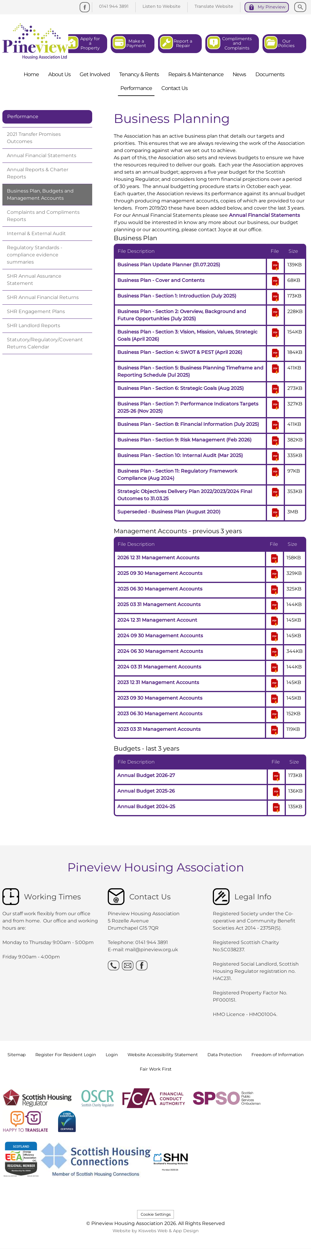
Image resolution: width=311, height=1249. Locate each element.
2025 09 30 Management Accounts (159, 573)
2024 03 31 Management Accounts (159, 667)
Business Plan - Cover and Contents (160, 280)
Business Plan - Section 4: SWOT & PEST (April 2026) (179, 352)
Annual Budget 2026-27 (146, 775)
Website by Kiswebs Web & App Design (156, 1230)
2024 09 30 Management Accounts (160, 635)
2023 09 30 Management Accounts (159, 698)
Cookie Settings (156, 1214)
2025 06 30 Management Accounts (159, 589)
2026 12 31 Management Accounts (158, 557)
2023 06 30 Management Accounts (159, 713)
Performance (22, 116)
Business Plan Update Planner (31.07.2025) (168, 264)
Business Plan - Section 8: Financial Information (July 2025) (188, 424)
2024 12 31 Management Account (157, 620)
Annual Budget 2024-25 (146, 806)
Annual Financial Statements (264, 215)
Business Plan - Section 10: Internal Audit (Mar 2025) (180, 455)
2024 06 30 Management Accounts (160, 651)
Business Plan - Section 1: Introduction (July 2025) (176, 296)
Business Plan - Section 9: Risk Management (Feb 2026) (184, 440)
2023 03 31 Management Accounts (159, 729)
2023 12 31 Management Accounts (158, 682)
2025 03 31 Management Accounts (159, 604)
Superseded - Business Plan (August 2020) (168, 512)
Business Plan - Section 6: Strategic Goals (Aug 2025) (180, 388)
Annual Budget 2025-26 (146, 791)
